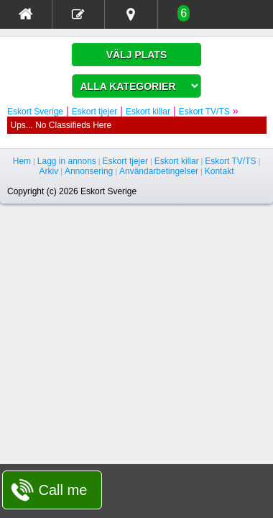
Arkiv (49, 171)
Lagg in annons (66, 161)
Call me (63, 490)
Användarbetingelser (158, 171)
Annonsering (89, 171)
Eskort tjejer (94, 111)
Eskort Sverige (35, 111)
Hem (22, 161)
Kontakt (219, 171)
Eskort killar (148, 111)
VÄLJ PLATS (136, 54)
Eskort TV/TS (204, 111)
